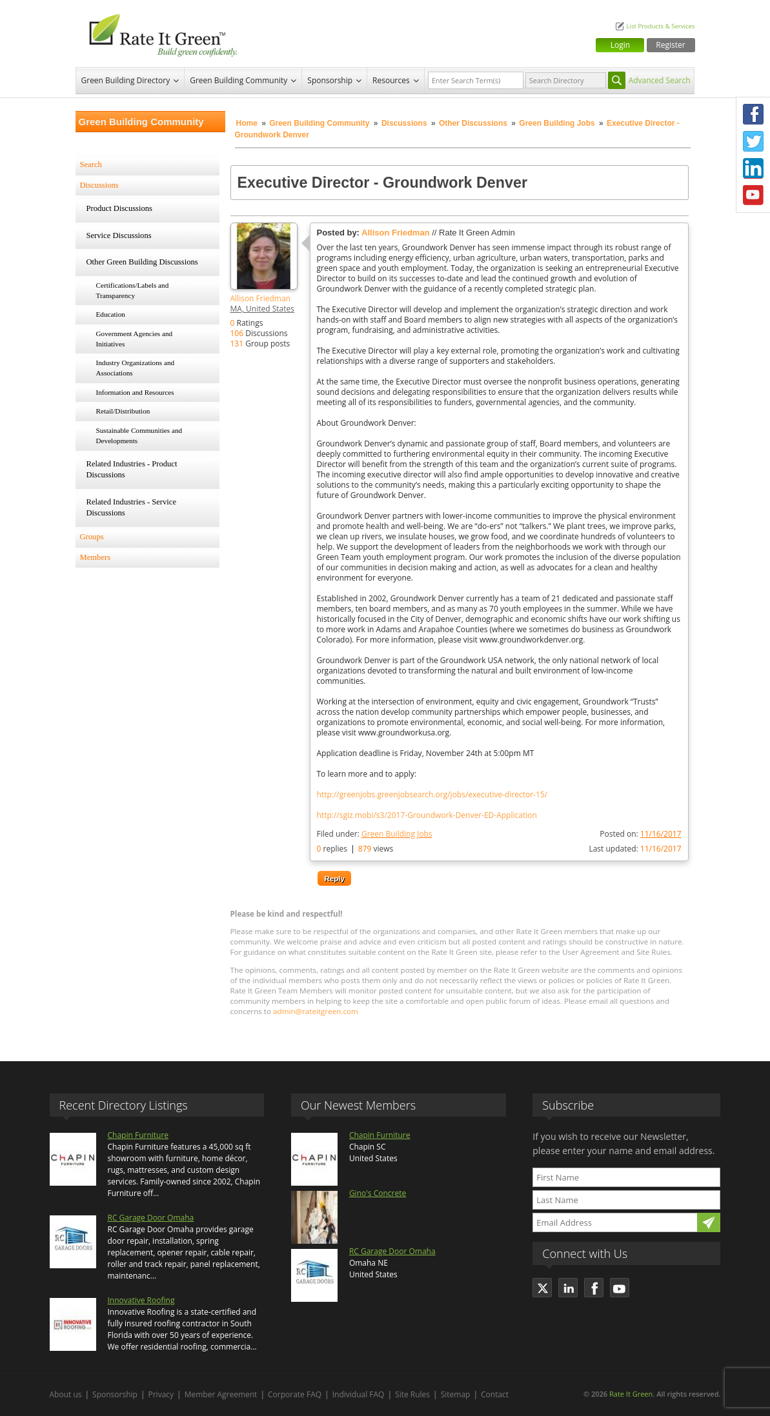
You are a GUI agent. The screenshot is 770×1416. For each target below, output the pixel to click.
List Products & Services (660, 26)
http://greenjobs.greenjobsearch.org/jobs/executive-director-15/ (432, 795)
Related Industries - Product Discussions (131, 469)
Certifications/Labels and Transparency (132, 290)
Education (110, 314)
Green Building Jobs (556, 123)
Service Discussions (119, 235)
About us (66, 1394)
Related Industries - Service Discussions (131, 507)
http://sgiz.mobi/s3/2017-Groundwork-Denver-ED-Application (427, 815)
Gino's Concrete (377, 1193)
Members (95, 557)
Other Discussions (473, 123)
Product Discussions (119, 208)
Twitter (753, 141)
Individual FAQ (358, 1394)
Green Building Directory (125, 80)
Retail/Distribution (123, 411)
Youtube (753, 195)
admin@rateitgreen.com (315, 1011)
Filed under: (374, 833)
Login (620, 44)
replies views (355, 848)
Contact (495, 1394)
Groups (92, 536)
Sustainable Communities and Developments (139, 435)
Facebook (753, 114)
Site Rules (412, 1394)
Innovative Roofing (141, 1300)
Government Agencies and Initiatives (134, 339)
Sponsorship (329, 80)
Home (247, 123)
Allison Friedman (260, 298)
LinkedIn (753, 168)
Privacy (161, 1394)
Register (670, 44)
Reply (334, 878)
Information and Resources (135, 392)
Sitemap (456, 1394)
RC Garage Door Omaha (151, 1217)
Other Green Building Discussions (142, 261)
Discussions (404, 123)
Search (91, 164)
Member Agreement (221, 1394)
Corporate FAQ (294, 1394)
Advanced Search (660, 80)
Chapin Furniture (138, 1135)
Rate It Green (631, 1394)
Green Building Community (238, 80)
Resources (391, 80)
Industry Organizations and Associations (135, 368)
